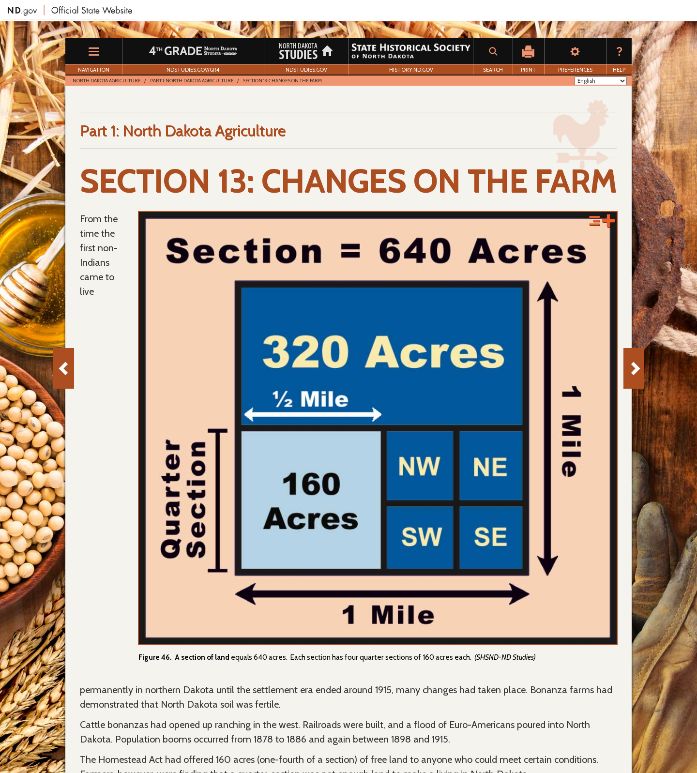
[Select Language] (601, 80)
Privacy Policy (185, 744)
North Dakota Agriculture (107, 80)
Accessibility (273, 744)
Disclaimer (229, 744)
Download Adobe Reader (118, 744)
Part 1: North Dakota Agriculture (192, 80)
